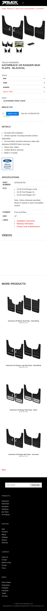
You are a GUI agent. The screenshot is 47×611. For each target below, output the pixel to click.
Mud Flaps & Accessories (25, 9)
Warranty (5, 542)
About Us (5, 557)
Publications (6, 585)
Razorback (5, 504)
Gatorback (5, 501)
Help (3, 529)
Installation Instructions (26, 221)
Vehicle (4, 75)
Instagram (5, 588)
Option (4, 98)
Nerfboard (5, 509)
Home (4, 9)
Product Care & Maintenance (28, 227)
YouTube (5, 596)
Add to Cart (12, 114)
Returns (4, 540)
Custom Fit (40, 9)
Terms (4, 568)
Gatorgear (5, 506)
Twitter (4, 593)
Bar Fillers (5, 512)
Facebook (5, 590)
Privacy (4, 565)
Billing (4, 534)
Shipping (5, 537)
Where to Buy (6, 562)
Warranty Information (25, 224)
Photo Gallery (6, 582)
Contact (4, 560)
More (4, 470)
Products (11, 9)
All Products (6, 514)
